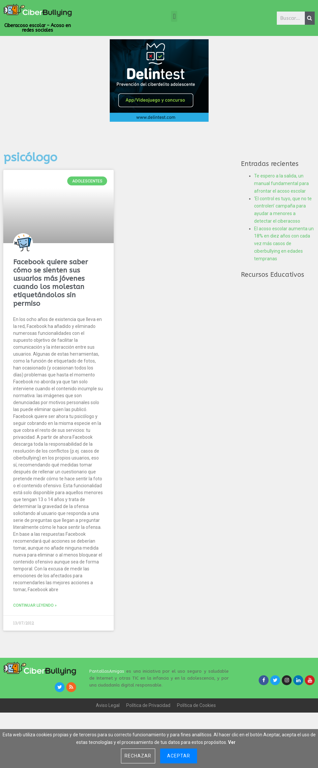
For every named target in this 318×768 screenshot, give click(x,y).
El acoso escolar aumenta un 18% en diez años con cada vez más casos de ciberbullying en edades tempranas (284, 243)
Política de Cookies (196, 705)
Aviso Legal (108, 705)
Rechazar (138, 755)
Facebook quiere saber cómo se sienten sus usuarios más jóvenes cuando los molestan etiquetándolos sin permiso (50, 283)
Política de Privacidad (148, 705)
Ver (232, 742)
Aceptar (178, 755)
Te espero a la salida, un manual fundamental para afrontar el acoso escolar (281, 183)
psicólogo (30, 157)
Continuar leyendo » (35, 605)
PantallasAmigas (106, 671)
